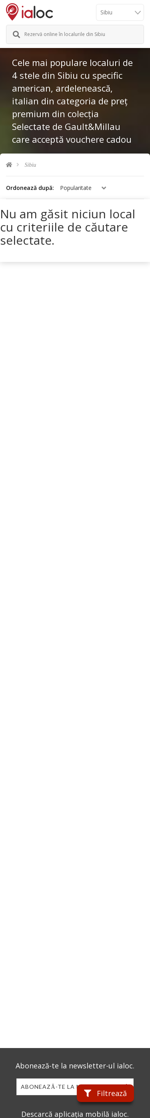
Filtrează (105, 1093)
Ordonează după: (30, 188)
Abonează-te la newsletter (69, 1086)
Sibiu (30, 165)
